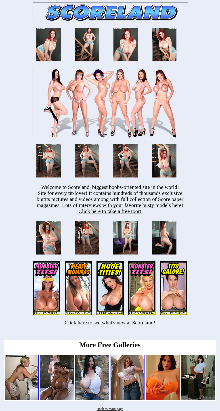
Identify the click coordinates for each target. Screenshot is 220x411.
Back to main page (110, 409)
